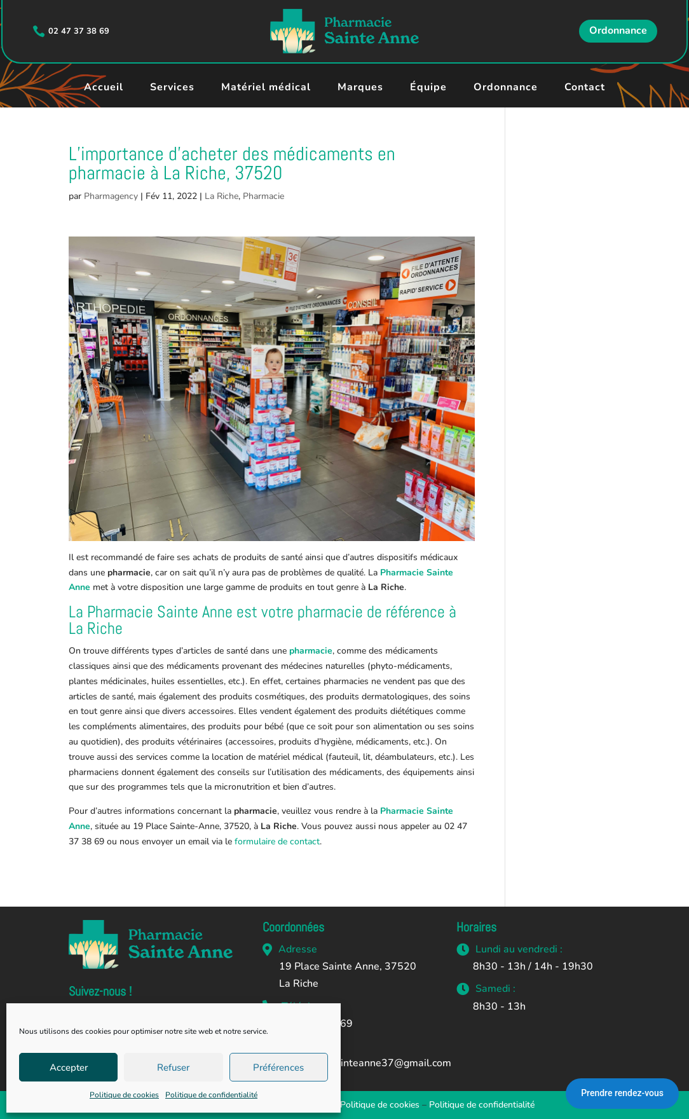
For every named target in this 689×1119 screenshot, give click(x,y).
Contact (584, 87)
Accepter (69, 1067)
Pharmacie (263, 196)
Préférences (278, 1067)
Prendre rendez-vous (622, 1093)
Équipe (428, 87)
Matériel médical (266, 87)
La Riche (221, 196)
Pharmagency (111, 196)
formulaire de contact (277, 841)
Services (172, 87)
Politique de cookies (124, 1095)
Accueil (103, 87)
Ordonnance (618, 31)
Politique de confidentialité (211, 1095)
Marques (360, 87)
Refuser (173, 1067)
